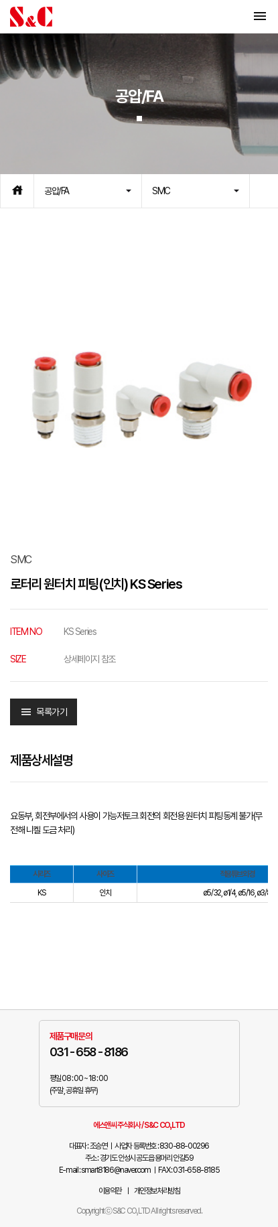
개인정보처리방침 (157, 1191)
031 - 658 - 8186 (89, 1052)
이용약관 (109, 1191)
